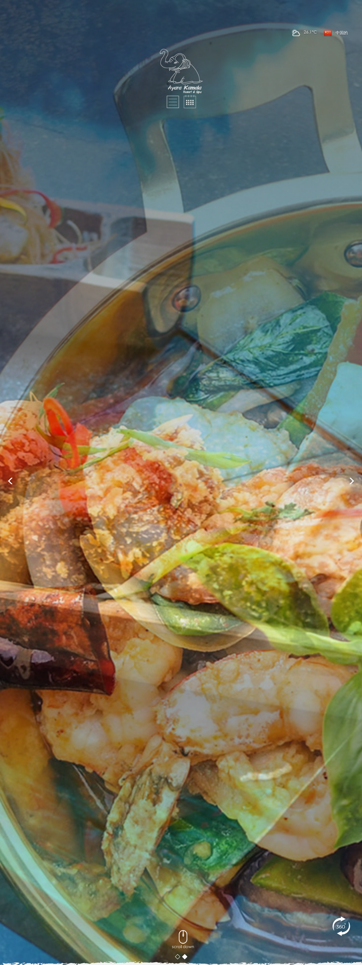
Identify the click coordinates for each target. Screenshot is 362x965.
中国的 (336, 33)
